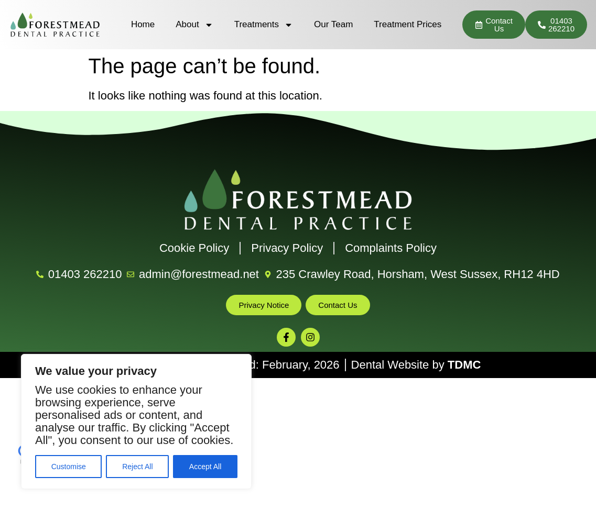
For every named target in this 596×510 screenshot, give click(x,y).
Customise (68, 466)
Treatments (263, 25)
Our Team (333, 24)
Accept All (205, 466)
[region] (136, 421)
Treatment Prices (407, 24)
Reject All (137, 466)
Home (143, 24)
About (194, 25)
